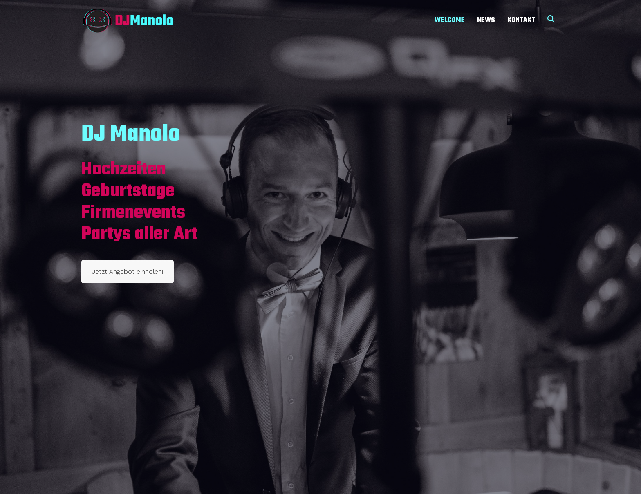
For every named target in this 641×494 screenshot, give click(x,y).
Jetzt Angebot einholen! (127, 271)
